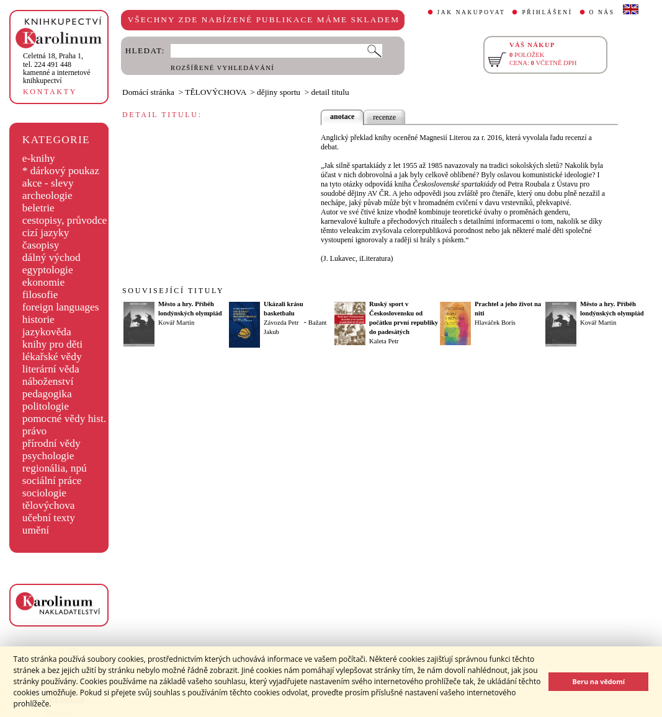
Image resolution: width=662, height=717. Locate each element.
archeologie (47, 195)
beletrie (38, 208)
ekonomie (43, 282)
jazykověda (46, 332)
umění (35, 530)
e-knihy (38, 158)
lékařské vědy (52, 357)
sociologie (44, 493)
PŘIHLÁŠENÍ (547, 12)
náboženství (48, 381)
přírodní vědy (51, 443)
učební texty (48, 518)
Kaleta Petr (384, 341)
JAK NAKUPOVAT (471, 12)
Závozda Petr (281, 322)
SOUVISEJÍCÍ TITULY (173, 290)
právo (34, 431)
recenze (384, 117)
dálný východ (51, 257)
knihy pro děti (52, 344)
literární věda (50, 369)
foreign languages (60, 307)
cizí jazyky (45, 233)
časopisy (41, 245)
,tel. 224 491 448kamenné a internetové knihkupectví (57, 68)
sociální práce (52, 480)
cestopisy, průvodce (64, 220)
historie (38, 319)
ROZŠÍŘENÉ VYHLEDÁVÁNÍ (222, 67)
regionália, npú (54, 468)
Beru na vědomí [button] (598, 681)
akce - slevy (48, 183)
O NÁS (602, 12)
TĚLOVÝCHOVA (215, 92)
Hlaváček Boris (495, 322)
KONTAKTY (50, 91)
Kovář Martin (176, 322)
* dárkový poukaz (60, 171)
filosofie (40, 295)
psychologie (48, 456)
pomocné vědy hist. (64, 418)
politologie (45, 406)
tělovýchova (48, 505)
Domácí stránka (148, 92)
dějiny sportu (278, 92)
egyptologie (47, 270)
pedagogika (47, 394)
